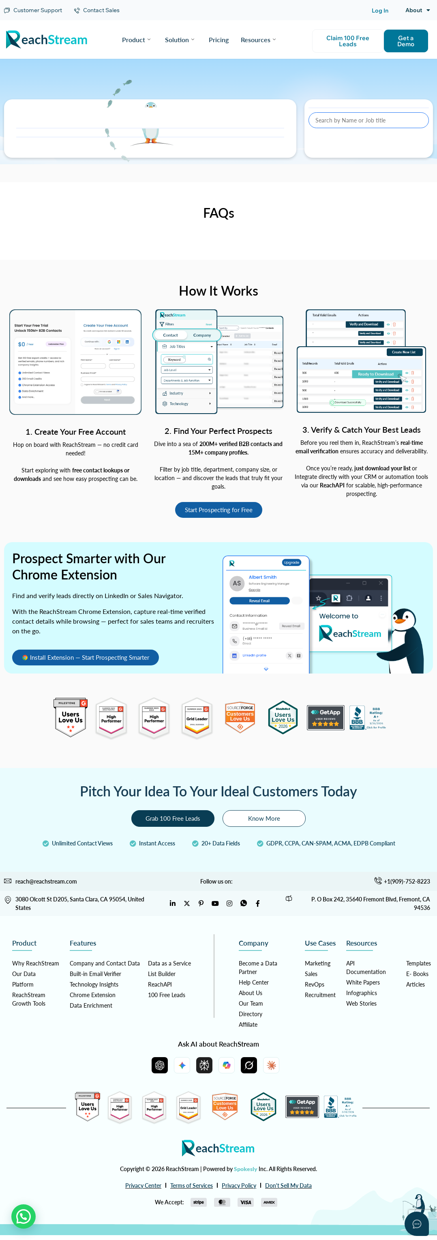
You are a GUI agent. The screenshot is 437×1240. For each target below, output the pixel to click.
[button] (23, 1216)
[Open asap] (417, 1224)
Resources (258, 39)
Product (136, 39)
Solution (179, 39)
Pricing (219, 39)
